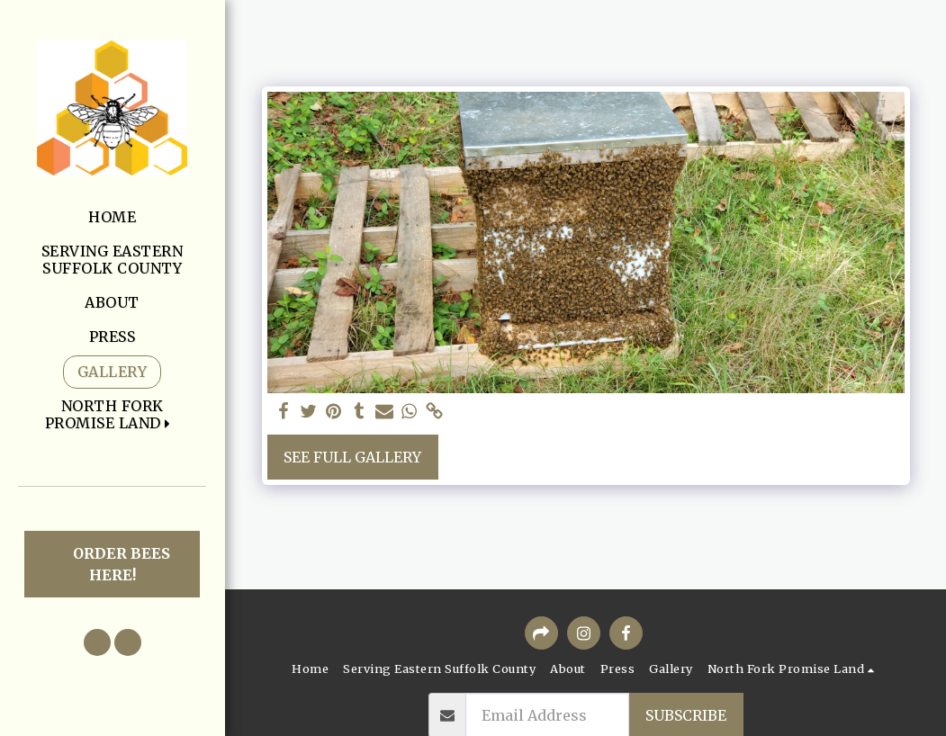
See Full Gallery (352, 457)
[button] (112, 415)
